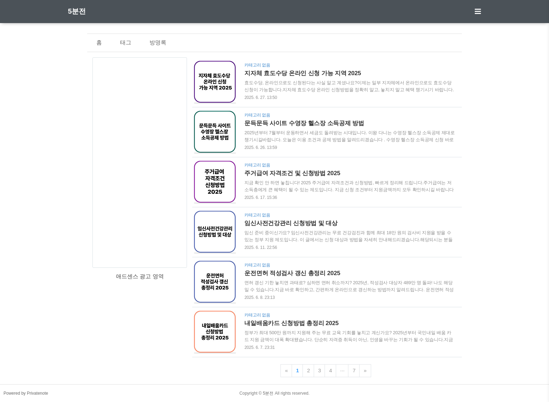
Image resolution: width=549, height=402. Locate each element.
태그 (125, 42)
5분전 (77, 11)
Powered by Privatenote (26, 393)
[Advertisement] (140, 162)
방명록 (158, 42)
